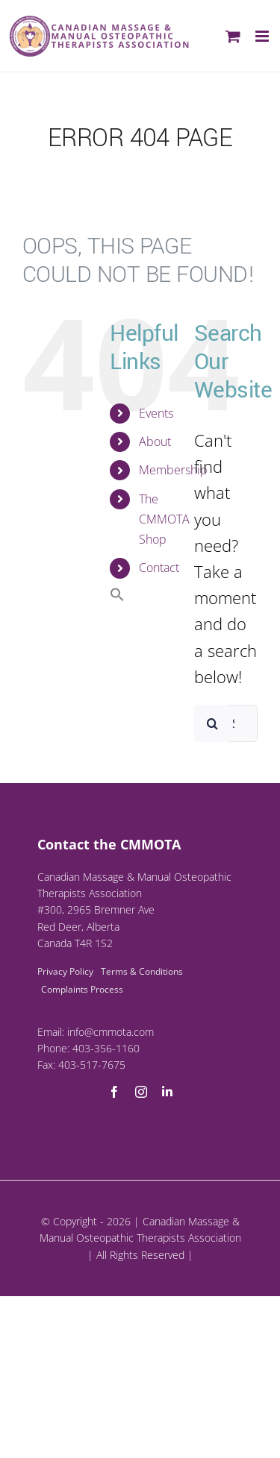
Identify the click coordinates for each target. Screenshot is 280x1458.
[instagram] (141, 1092)
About (155, 441)
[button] (117, 597)
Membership (173, 470)
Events (156, 413)
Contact (159, 567)
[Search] (212, 723)
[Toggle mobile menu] (263, 36)
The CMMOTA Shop (164, 519)
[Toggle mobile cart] (232, 36)
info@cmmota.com (110, 1032)
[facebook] (114, 1092)
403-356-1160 (106, 1048)
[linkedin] (167, 1092)
